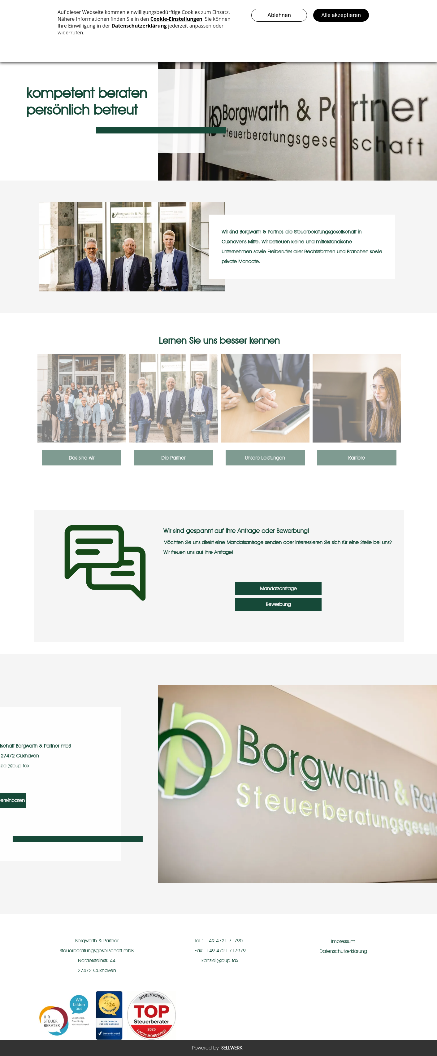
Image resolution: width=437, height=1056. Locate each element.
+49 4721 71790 (224, 941)
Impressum (343, 941)
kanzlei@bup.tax (219, 960)
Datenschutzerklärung (343, 951)
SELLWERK (231, 1048)
